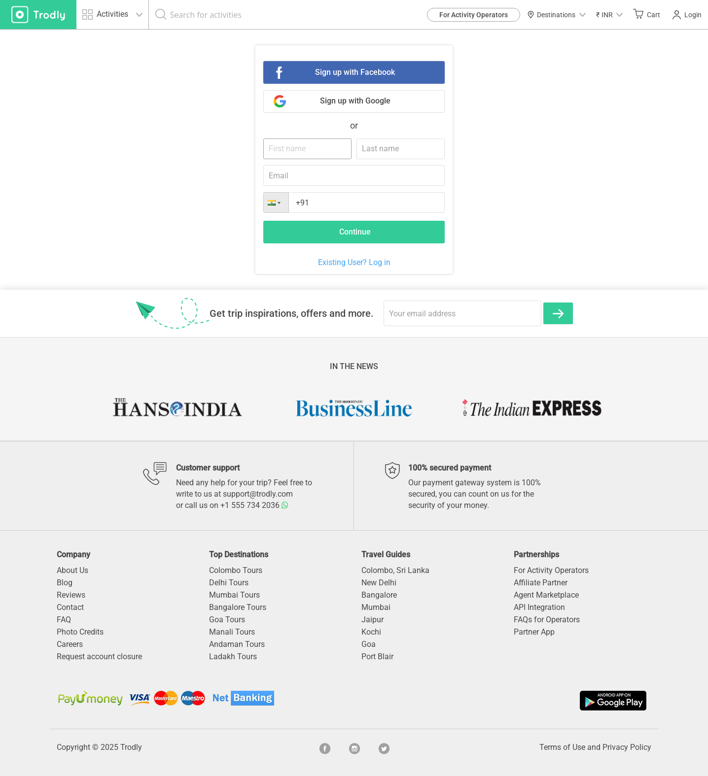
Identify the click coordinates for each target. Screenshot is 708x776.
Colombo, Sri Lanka (395, 570)
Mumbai (375, 607)
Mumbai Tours (234, 595)
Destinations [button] (556, 15)
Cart (646, 14)
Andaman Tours (237, 644)
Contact (70, 607)
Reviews (71, 595)
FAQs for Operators (547, 619)
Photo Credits (80, 632)
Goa (368, 644)
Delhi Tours (228, 582)
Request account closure (99, 656)
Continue (355, 231)
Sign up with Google (355, 100)
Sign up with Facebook (355, 72)
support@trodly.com (258, 494)
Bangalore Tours (237, 607)
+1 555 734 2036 (254, 505)
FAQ (64, 619)
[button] (609, 14)
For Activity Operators (473, 15)
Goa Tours (227, 619)
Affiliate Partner (540, 582)
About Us (72, 570)
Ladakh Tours (233, 656)
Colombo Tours (235, 570)
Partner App (534, 632)
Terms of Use (562, 747)
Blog (64, 582)
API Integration (539, 607)
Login (687, 14)
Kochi (371, 632)
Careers (70, 644)
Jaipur (372, 619)
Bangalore (379, 595)
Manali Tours (232, 632)
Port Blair (377, 656)
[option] (176, 408)
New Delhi (378, 582)
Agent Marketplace (546, 595)
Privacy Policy (626, 747)
